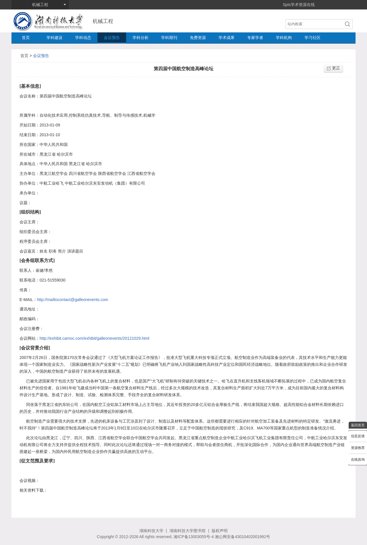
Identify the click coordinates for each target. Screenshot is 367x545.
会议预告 (112, 37)
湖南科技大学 (151, 530)
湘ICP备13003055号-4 (193, 536)
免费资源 (198, 37)
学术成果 (226, 37)
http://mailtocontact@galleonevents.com (72, 299)
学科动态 (83, 37)
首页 (26, 37)
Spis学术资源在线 (299, 4)
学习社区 (312, 37)
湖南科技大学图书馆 (187, 530)
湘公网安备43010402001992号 (242, 536)
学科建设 (54, 37)
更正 (336, 68)
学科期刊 (169, 37)
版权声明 (220, 530)
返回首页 (358, 425)
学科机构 (284, 37)
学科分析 (140, 37)
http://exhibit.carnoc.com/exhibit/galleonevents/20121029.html (94, 338)
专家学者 (255, 37)
